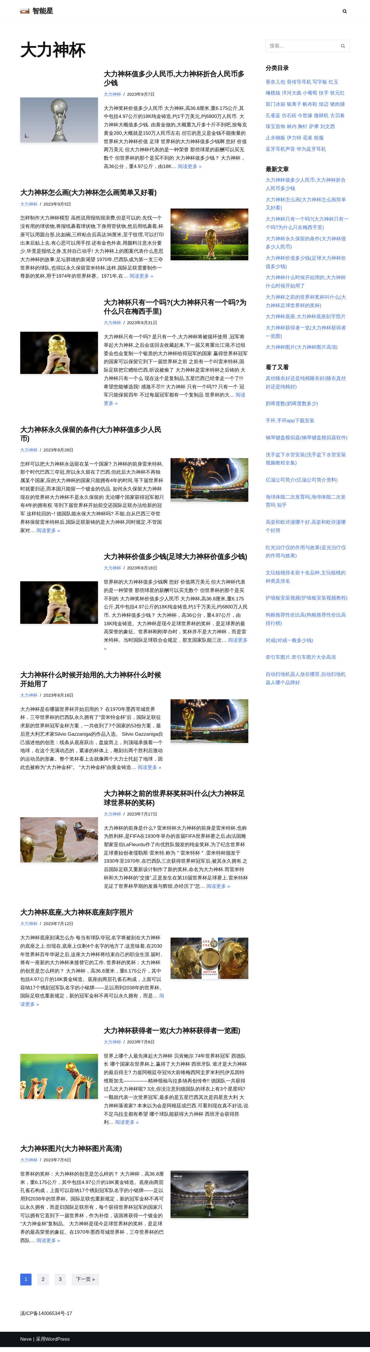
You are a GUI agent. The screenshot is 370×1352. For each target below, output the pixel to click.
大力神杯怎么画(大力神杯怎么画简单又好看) (88, 193)
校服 (319, 138)
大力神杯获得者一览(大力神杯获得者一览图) (172, 1034)
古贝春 (337, 115)
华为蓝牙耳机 (311, 149)
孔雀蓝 (273, 115)
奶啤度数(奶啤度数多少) (292, 405)
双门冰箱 (275, 104)
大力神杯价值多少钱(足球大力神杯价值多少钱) (175, 558)
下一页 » (85, 1284)
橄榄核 (273, 93)
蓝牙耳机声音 (280, 149)
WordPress (58, 1344)
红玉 (333, 82)
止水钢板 (275, 138)
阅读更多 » (190, 166)
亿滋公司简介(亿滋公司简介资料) (302, 481)
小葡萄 (310, 93)
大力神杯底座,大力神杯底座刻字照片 (76, 916)
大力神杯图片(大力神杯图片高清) (71, 1153)
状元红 (337, 93)
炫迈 (324, 104)
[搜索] (345, 11)
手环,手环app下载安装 (290, 422)
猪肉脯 (337, 104)
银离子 (294, 104)
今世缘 (305, 115)
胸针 (303, 127)
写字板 (319, 82)
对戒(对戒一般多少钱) (289, 642)
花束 (307, 138)
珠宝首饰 (275, 127)
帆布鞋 (310, 104)
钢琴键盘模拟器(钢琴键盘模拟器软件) (306, 439)
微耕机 (321, 115)
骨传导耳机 (299, 82)
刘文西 (327, 127)
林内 (292, 127)
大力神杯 (112, 94)
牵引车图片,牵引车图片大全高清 (301, 660)
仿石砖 (289, 115)
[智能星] (36, 11)
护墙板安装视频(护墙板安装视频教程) (306, 600)
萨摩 (314, 127)
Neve (26, 1344)
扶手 (324, 93)
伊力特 (294, 138)
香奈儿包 (275, 82)
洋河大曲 (291, 93)
